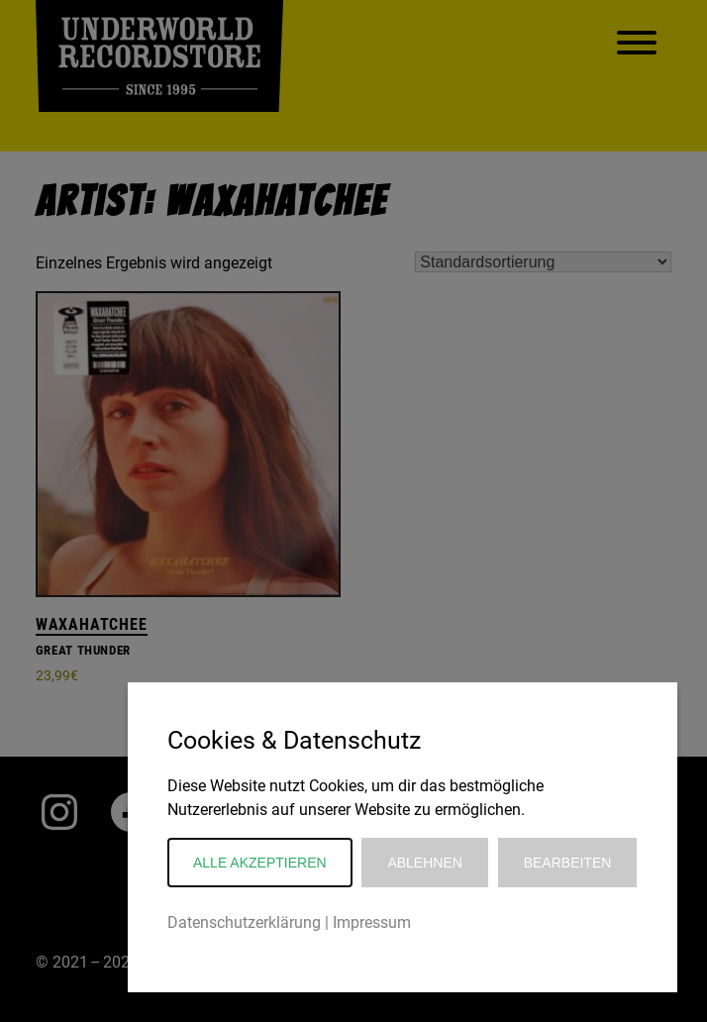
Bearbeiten (568, 862)
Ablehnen (424, 862)
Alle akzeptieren (260, 862)
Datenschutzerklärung (244, 922)
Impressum (372, 922)
